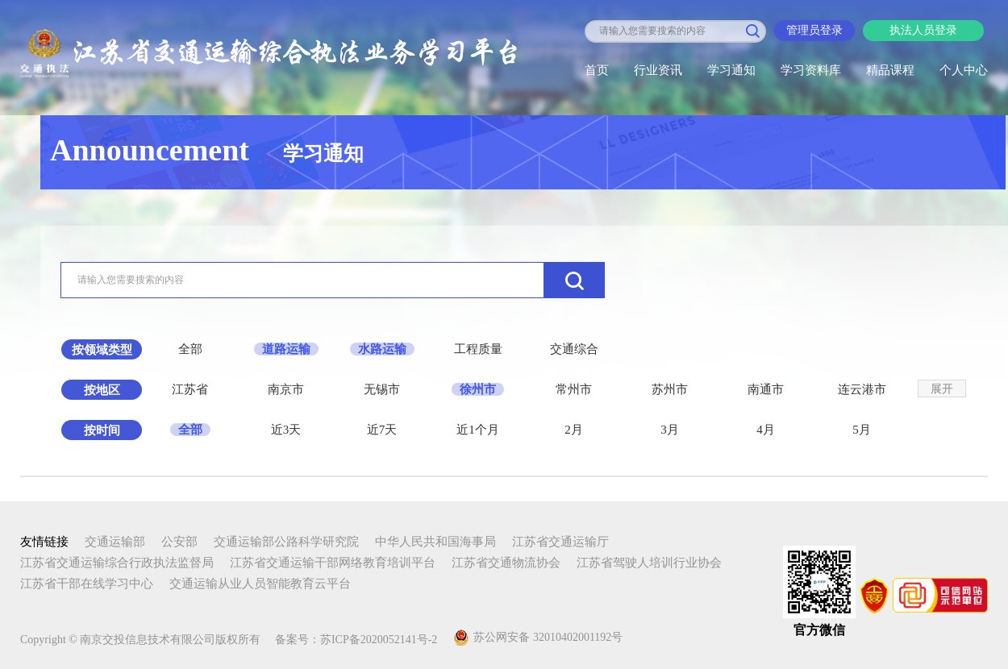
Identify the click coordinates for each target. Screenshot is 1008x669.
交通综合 (574, 349)
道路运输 (286, 349)
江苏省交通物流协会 (506, 562)
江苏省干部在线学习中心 (86, 583)
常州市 (574, 389)
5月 (861, 429)
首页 (597, 70)
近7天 (382, 429)
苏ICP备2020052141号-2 (378, 640)
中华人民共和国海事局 (435, 541)
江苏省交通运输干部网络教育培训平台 (332, 562)
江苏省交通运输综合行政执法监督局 (117, 562)
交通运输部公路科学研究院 (286, 541)
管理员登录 (814, 30)
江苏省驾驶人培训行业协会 (649, 562)
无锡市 (382, 389)
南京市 (286, 389)
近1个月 (477, 429)
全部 (190, 349)
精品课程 (890, 70)
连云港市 (862, 389)
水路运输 (382, 349)
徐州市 (478, 389)
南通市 (766, 389)
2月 (573, 429)
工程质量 (478, 349)
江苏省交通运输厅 (560, 541)
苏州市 (670, 389)
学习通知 (731, 70)
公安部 (179, 541)
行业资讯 (658, 70)
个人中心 (963, 70)
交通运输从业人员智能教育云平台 (260, 583)
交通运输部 (115, 541)
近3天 (286, 429)
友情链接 (44, 541)
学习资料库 (811, 70)
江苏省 (190, 389)
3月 (669, 429)
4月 (765, 429)
